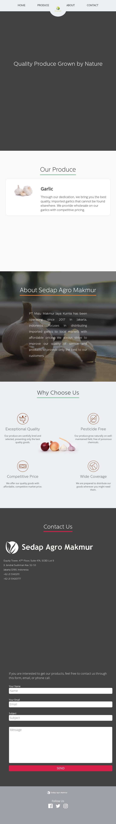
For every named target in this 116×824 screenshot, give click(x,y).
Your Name (14, 686)
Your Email (14, 699)
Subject (12, 713)
